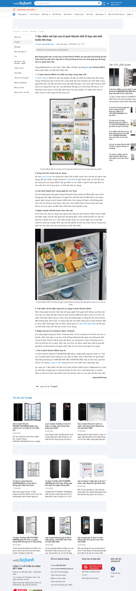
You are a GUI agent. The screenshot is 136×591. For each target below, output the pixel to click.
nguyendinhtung (99, 377)
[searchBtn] (99, 3)
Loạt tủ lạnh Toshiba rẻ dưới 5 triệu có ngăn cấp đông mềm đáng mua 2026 (58, 426)
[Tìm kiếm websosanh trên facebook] (113, 569)
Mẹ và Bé (67, 14)
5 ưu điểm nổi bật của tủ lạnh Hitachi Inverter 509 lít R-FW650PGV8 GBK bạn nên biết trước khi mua (119, 135)
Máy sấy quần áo (20, 52)
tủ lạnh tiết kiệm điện (86, 324)
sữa (54, 220)
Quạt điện (17, 73)
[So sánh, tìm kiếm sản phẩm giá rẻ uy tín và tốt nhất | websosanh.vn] (22, 3)
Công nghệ (22, 14)
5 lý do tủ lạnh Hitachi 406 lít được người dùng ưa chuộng (119, 146)
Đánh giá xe (100, 14)
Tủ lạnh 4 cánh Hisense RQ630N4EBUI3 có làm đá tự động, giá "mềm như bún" (25, 483)
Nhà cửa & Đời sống (115, 14)
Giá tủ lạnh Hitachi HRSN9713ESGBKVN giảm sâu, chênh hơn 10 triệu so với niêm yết (26, 427)
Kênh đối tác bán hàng (90, 578)
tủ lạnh (89, 67)
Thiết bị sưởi (19, 68)
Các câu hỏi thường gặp (59, 572)
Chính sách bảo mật (58, 581)
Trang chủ (16, 31)
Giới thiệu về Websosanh (91, 572)
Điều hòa (17, 37)
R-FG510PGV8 (71, 179)
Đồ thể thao (57, 14)
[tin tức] (14, 14)
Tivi (15, 56)
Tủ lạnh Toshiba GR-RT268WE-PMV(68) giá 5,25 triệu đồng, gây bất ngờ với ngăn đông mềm (58, 483)
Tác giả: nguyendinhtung (44, 44)
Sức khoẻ (89, 14)
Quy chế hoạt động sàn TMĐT (62, 585)
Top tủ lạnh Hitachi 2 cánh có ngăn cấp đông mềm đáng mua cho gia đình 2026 (91, 426)
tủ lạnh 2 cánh (55, 363)
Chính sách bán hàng (58, 575)
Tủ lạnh (41, 31)
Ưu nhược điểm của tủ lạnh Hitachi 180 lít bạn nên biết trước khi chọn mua (119, 157)
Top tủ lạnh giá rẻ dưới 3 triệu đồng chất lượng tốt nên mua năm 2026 (90, 539)
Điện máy (45, 14)
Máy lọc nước (19, 87)
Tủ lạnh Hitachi (41, 78)
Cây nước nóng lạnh (21, 78)
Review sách (79, 14)
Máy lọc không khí (20, 83)
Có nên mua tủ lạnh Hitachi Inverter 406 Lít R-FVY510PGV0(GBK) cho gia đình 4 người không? (119, 123)
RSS (112, 576)
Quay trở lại (49, 386)
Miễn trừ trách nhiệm (58, 578)
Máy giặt (17, 47)
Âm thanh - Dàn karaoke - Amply (20, 62)
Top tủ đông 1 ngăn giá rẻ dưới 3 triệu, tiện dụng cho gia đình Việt (91, 482)
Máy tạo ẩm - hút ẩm (21, 92)
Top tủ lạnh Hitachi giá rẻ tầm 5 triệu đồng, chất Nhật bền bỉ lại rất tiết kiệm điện (58, 539)
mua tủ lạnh (47, 176)
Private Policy (115, 573)
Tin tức (25, 31)
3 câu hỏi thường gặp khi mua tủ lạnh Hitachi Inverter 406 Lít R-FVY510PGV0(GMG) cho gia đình (119, 111)
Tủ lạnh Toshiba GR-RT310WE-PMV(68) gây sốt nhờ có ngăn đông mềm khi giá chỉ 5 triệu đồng (27, 539)
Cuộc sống (34, 14)
